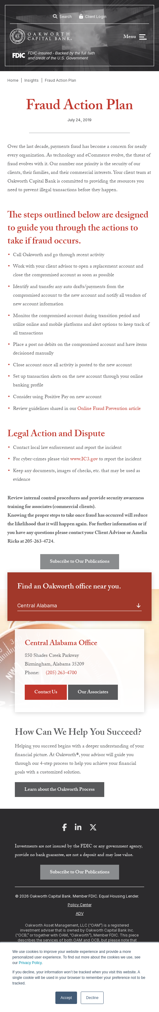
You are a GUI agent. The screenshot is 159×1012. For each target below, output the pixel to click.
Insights (31, 80)
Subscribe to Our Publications (80, 562)
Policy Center (80, 904)
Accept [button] (66, 998)
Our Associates (93, 692)
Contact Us (45, 692)
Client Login (92, 16)
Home (12, 80)
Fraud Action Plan (60, 80)
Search (62, 16)
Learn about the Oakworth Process (59, 790)
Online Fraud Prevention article (109, 409)
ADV (80, 913)
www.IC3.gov (84, 459)
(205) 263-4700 (61, 673)
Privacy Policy (30, 963)
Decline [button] (92, 998)
